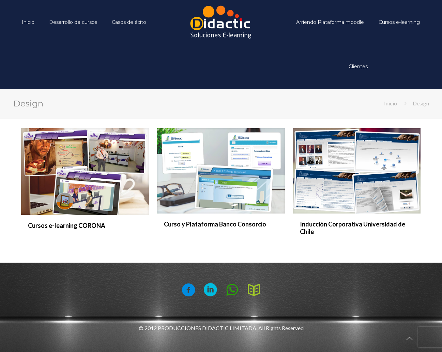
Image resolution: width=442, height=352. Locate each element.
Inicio (390, 103)
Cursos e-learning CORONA (66, 225)
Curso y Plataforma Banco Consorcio (215, 224)
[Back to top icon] (409, 338)
